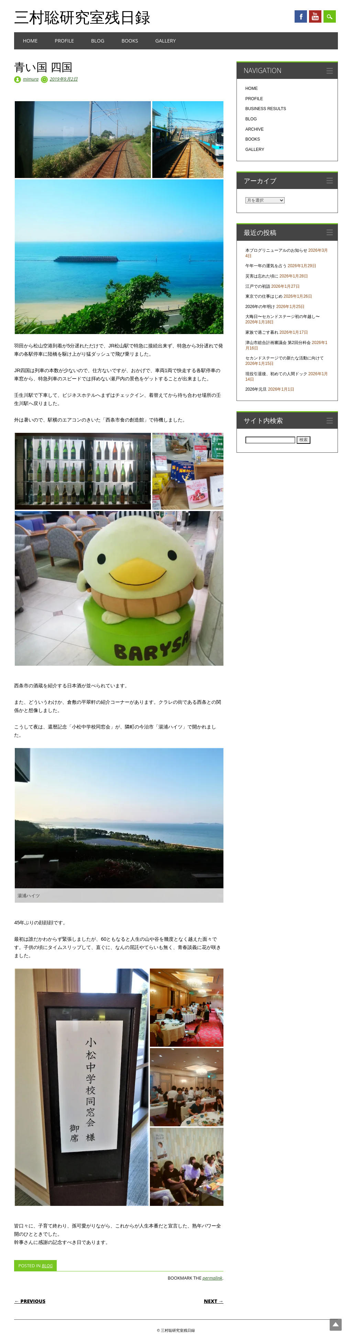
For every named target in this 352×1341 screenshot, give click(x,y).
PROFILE (64, 40)
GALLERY (165, 40)
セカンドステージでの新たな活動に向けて (284, 358)
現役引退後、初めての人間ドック (276, 373)
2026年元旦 (256, 389)
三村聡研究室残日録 (82, 17)
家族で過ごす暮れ (261, 332)
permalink (212, 1278)
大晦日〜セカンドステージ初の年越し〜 (282, 316)
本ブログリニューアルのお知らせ (276, 250)
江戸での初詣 (257, 286)
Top (336, 1325)
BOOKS (129, 40)
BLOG (97, 40)
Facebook (301, 16)
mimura (30, 79)
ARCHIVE (254, 129)
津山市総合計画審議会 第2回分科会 (278, 342)
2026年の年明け (260, 306)
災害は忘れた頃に (261, 276)
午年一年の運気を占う (266, 265)
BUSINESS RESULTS (265, 108)
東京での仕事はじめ (264, 296)
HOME (30, 40)
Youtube (315, 16)
